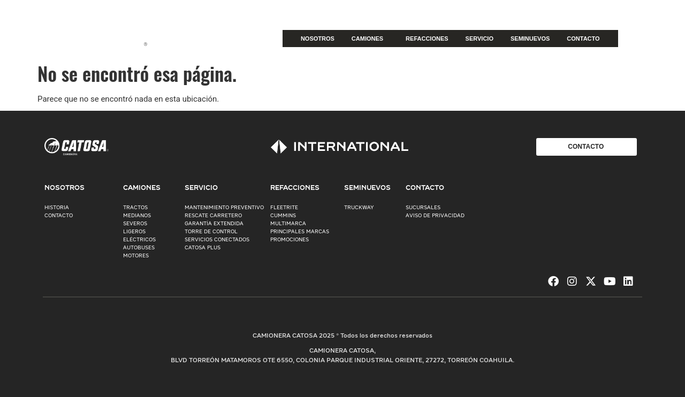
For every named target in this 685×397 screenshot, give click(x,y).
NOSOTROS (317, 38)
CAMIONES (370, 38)
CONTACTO (583, 38)
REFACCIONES (427, 38)
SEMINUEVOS (530, 38)
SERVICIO (479, 38)
